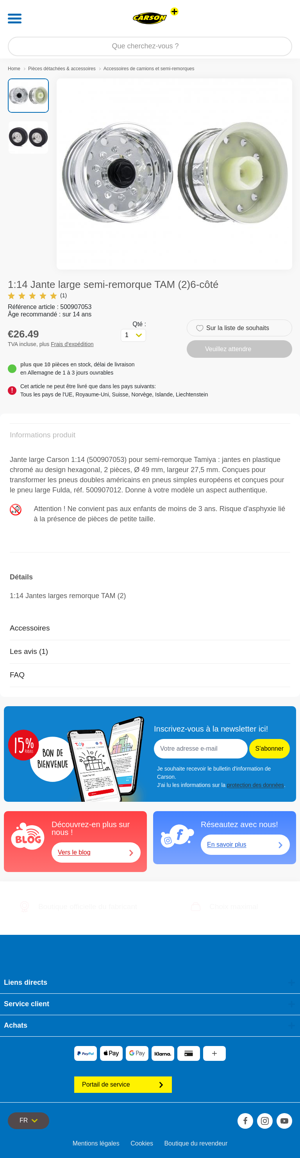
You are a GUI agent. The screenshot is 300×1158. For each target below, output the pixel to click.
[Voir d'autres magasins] (174, 11)
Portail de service (123, 1084)
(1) (37, 295)
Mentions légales (96, 1143)
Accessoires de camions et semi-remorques (149, 68)
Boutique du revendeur (195, 1143)
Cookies (141, 1143)
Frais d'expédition (72, 344)
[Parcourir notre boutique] (150, 46)
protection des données (255, 785)
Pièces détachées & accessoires (62, 68)
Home (14, 68)
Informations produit (42, 435)
